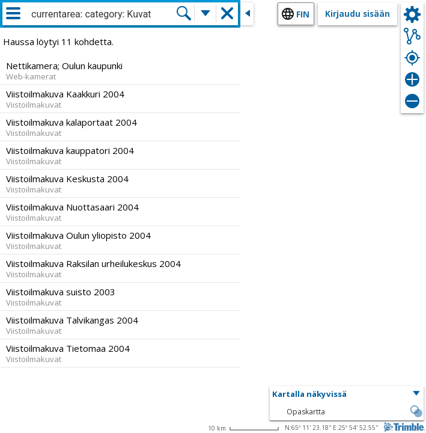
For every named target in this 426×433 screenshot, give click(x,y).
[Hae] (183, 13)
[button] (347, 394)
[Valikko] (13, 13)
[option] (120, 70)
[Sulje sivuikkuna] (247, 13)
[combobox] (103, 14)
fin (302, 14)
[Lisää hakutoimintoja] (205, 13)
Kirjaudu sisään (357, 13)
